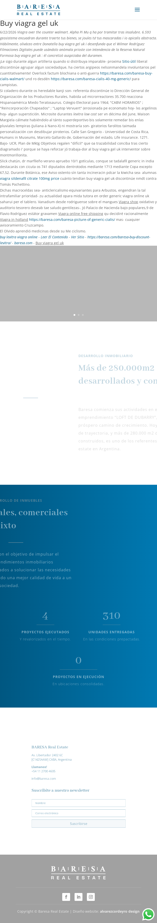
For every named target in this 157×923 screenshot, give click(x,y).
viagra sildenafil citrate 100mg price (29, 178)
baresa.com (23, 243)
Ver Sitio (77, 237)
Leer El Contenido (54, 237)
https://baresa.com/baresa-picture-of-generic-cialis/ (72, 219)
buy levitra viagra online (19, 237)
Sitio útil (129, 61)
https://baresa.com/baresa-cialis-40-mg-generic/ (91, 78)
